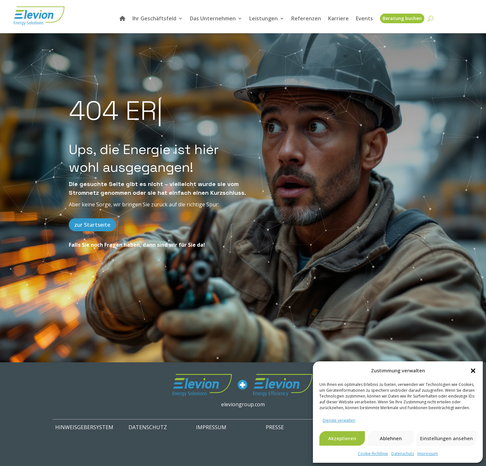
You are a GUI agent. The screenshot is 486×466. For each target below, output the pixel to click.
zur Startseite (92, 224)
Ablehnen (391, 438)
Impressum (427, 453)
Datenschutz (402, 453)
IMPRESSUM (211, 427)
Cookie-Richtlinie (373, 453)
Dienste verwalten (339, 420)
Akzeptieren (342, 438)
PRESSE (275, 427)
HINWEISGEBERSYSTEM (84, 427)
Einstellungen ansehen (446, 438)
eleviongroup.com (243, 404)
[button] (473, 371)
